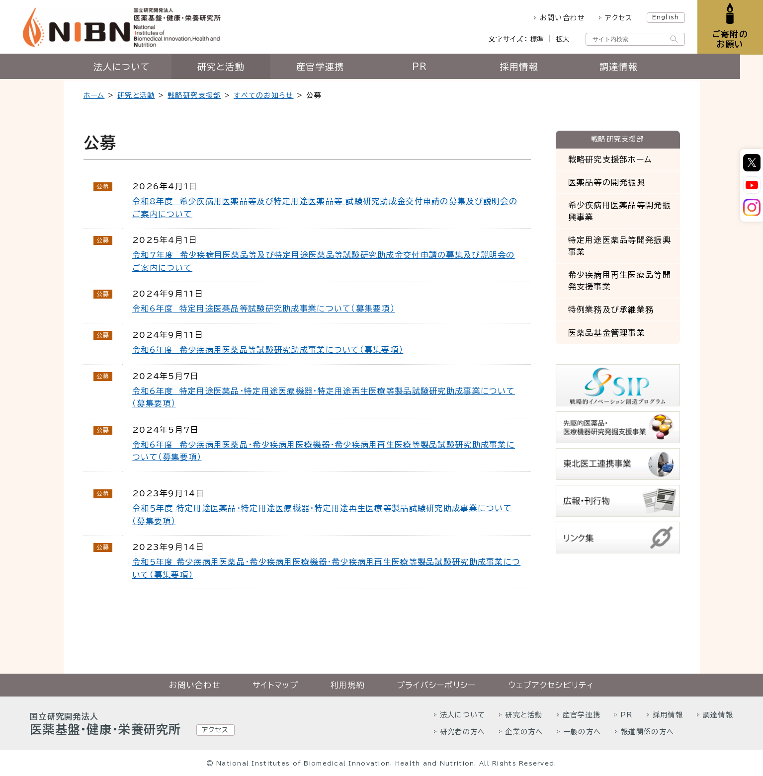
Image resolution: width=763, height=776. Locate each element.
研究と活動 (232, 68)
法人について (133, 68)
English (664, 17)
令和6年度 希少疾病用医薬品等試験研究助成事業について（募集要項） (267, 350)
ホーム (94, 95)
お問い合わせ (561, 17)
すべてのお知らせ (263, 95)
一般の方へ (582, 731)
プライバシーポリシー (436, 685)
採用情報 (530, 68)
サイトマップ (276, 685)
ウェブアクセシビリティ (551, 685)
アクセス (617, 17)
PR (431, 68)
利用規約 (348, 685)
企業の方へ (524, 731)
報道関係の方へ (647, 731)
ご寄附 (729, 39)
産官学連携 (331, 68)
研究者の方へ (463, 731)
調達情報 (630, 68)
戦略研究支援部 (194, 95)
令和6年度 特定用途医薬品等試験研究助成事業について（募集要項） (263, 308)
